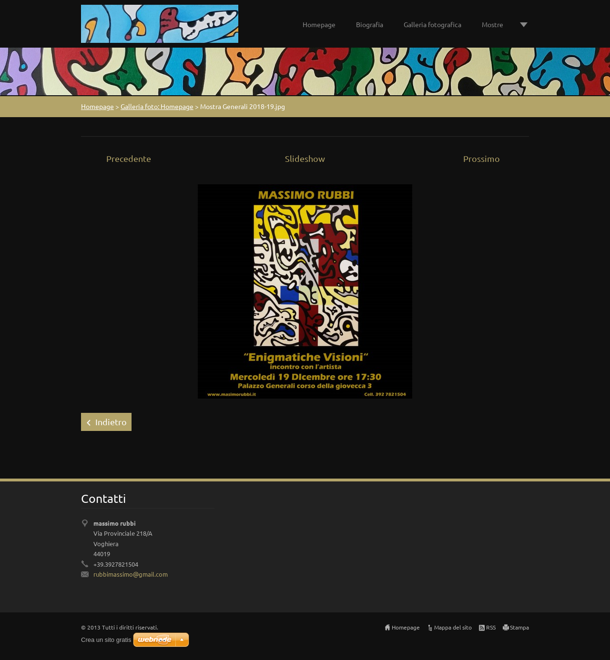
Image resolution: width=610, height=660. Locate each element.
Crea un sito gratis (106, 639)
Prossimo (481, 158)
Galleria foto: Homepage (157, 106)
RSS (491, 627)
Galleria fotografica (432, 24)
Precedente (128, 158)
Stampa (519, 627)
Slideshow (305, 158)
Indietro (111, 422)
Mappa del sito (453, 627)
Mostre (492, 24)
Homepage (319, 24)
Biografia (369, 24)
